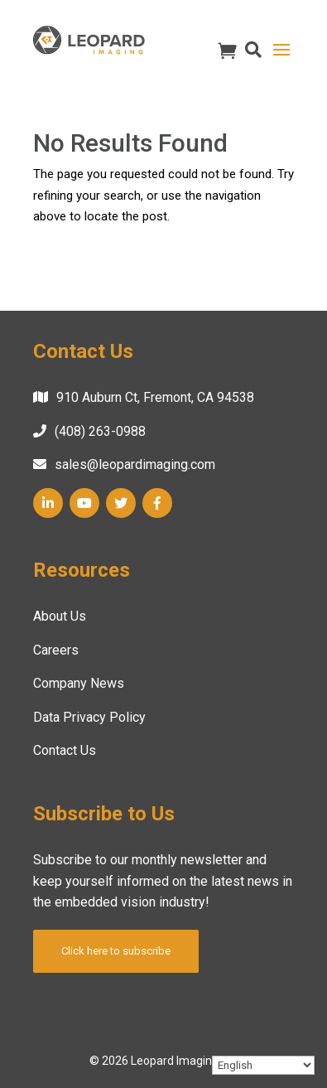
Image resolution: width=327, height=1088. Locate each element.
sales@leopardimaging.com (135, 464)
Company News (78, 683)
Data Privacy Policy (89, 717)
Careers (56, 650)
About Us (59, 616)
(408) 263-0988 (100, 431)
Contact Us (64, 750)
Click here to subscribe (116, 951)
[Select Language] (263, 1065)
